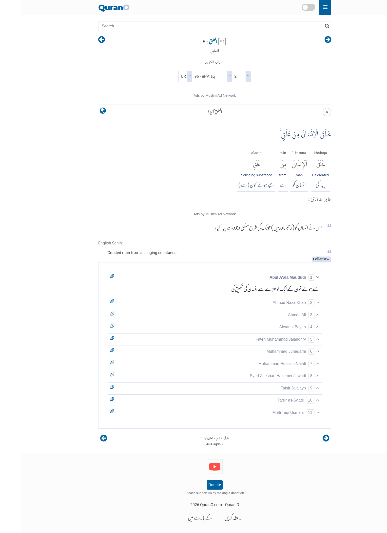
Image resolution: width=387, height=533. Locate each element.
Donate (193, 484)
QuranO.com (190, 504)
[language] (81, 112)
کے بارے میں (179, 518)
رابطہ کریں (211, 518)
